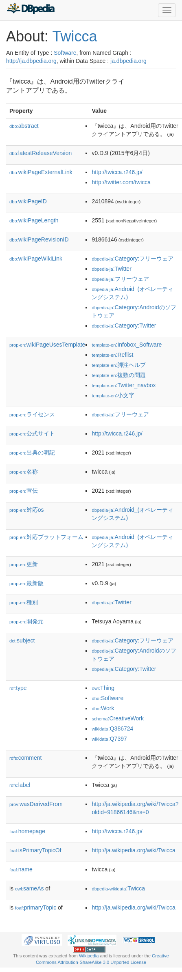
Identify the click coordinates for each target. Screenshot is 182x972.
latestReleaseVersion (40, 153)
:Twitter (111, 268)
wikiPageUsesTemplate (47, 344)
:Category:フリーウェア (132, 258)
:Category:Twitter (124, 325)
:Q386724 (112, 728)
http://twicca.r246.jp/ (117, 172)
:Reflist (112, 354)
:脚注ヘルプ (119, 365)
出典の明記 (32, 452)
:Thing (103, 688)
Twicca (74, 36)
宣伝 (23, 490)
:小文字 (113, 395)
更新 (23, 564)
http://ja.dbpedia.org (31, 61)
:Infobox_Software (127, 344)
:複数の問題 (119, 375)
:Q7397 (109, 738)
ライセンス (32, 414)
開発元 (26, 621)
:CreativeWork (118, 718)
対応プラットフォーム (46, 537)
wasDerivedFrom (36, 804)
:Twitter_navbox (124, 385)
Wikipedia (89, 955)
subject (22, 640)
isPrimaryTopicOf (35, 850)
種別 (23, 602)
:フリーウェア (120, 279)
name (21, 869)
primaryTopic (35, 907)
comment (25, 757)
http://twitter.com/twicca (121, 182)
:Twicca (118, 888)
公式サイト (32, 433)
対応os (26, 509)
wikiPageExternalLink (40, 172)
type (18, 688)
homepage (27, 831)
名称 (23, 471)
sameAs (29, 888)
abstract (24, 126)
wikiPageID (28, 201)
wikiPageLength (34, 220)
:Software (107, 698)
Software (65, 53)
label (19, 785)
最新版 (26, 583)
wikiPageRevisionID (39, 239)
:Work (103, 708)
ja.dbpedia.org (128, 61)
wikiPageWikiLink (35, 258)
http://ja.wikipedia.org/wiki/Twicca (133, 850)
